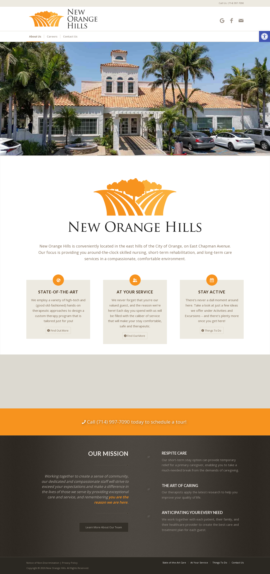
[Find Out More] (58, 330)
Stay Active (211, 291)
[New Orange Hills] (65, 19)
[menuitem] (230, 3)
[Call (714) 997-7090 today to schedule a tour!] (135, 421)
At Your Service (135, 291)
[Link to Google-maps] (222, 20)
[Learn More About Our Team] (103, 527)
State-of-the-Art (58, 291)
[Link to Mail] (241, 20)
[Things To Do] (212, 330)
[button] (264, 36)
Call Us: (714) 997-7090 (231, 3)
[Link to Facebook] (231, 20)
